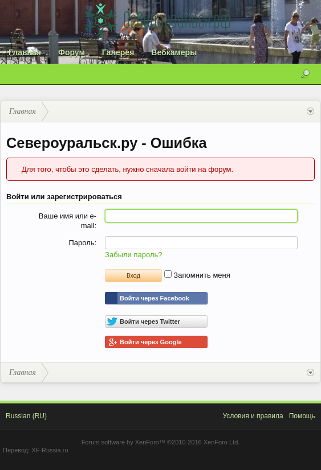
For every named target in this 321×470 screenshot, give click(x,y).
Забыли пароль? (133, 254)
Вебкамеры (174, 52)
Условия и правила (252, 416)
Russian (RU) (26, 416)
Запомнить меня (197, 275)
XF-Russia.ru (49, 450)
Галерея (118, 52)
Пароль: (82, 242)
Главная (25, 52)
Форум (71, 52)
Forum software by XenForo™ (161, 442)
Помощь (302, 416)
